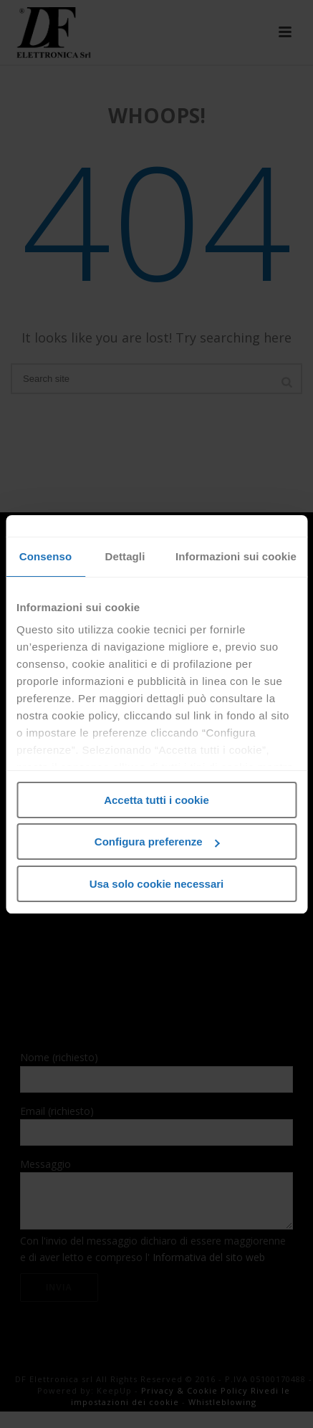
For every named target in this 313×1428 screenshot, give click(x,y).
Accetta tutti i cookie (156, 800)
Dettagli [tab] (125, 556)
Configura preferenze (157, 841)
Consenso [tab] (45, 556)
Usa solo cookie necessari (157, 884)
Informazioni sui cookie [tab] (236, 556)
